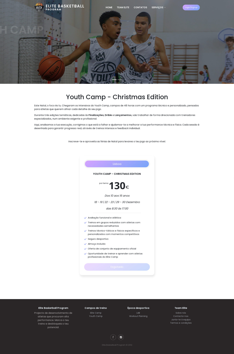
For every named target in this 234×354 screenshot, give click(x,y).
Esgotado (117, 267)
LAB (138, 312)
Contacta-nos (180, 316)
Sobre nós (181, 312)
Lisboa (117, 164)
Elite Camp (95, 312)
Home (109, 7)
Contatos (140, 7)
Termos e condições (181, 322)
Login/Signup (191, 7)
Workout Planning (138, 316)
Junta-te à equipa (180, 319)
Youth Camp (96, 316)
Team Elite (123, 7)
